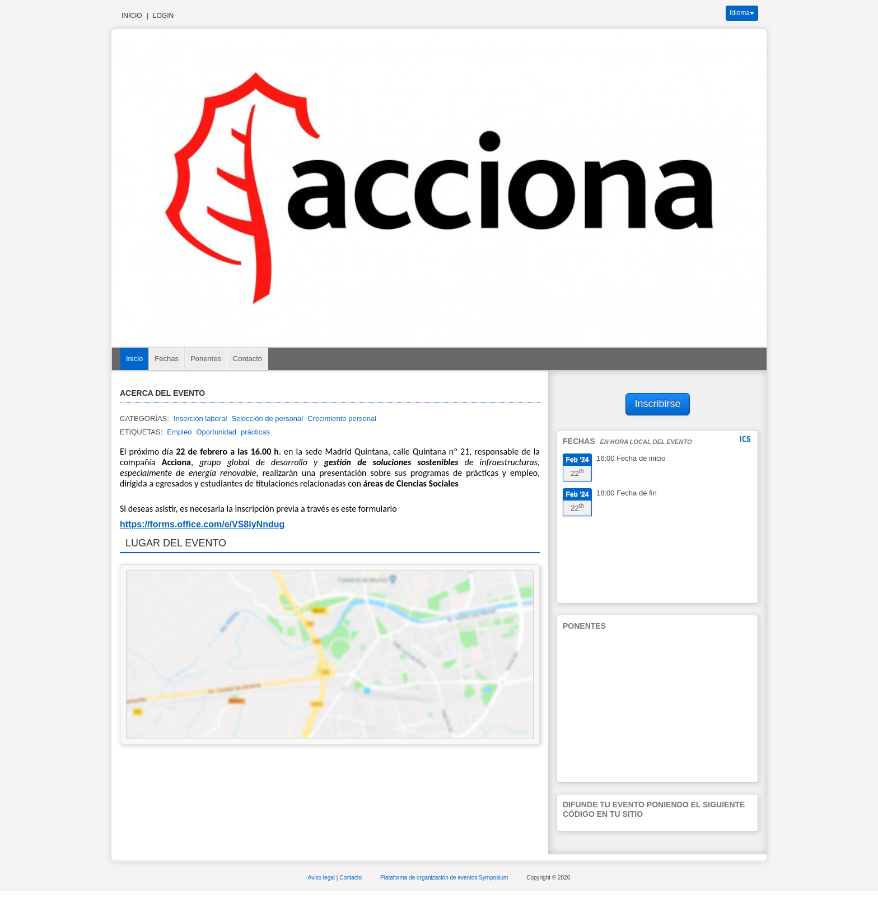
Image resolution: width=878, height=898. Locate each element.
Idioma (742, 13)
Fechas (167, 358)
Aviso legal (322, 877)
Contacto (247, 358)
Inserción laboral (200, 418)
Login (163, 16)
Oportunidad (216, 432)
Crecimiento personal (341, 418)
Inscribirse (658, 403)
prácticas (255, 432)
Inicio (132, 16)
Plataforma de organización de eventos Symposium (445, 877)
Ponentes (205, 358)
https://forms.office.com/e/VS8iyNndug (202, 524)
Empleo (179, 432)
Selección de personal (267, 418)
